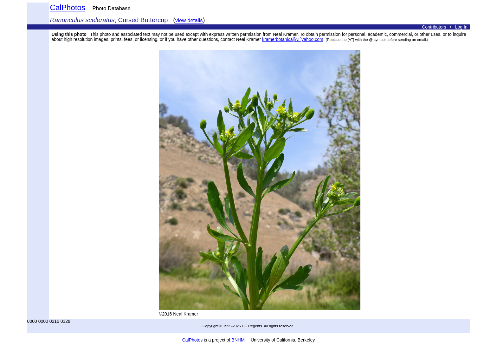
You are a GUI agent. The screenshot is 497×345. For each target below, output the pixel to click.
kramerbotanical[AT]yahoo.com (292, 39)
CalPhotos (67, 7)
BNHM (237, 339)
